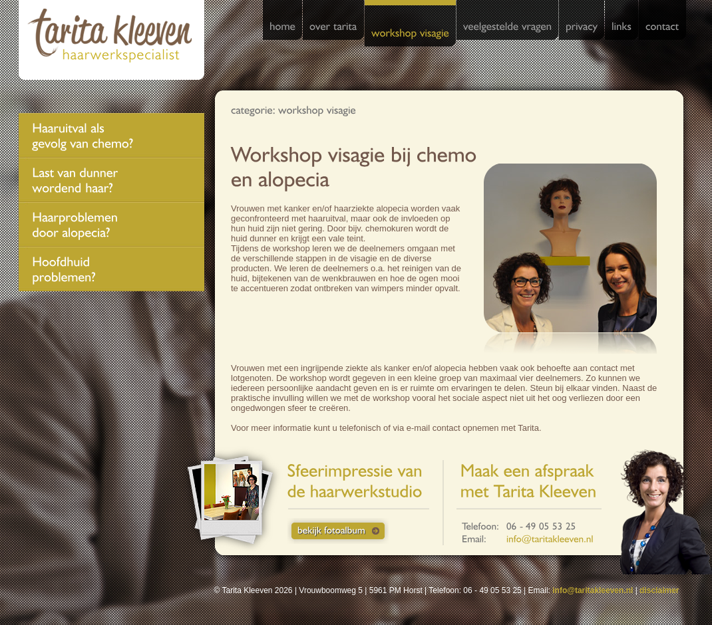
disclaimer (659, 590)
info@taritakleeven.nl (592, 590)
